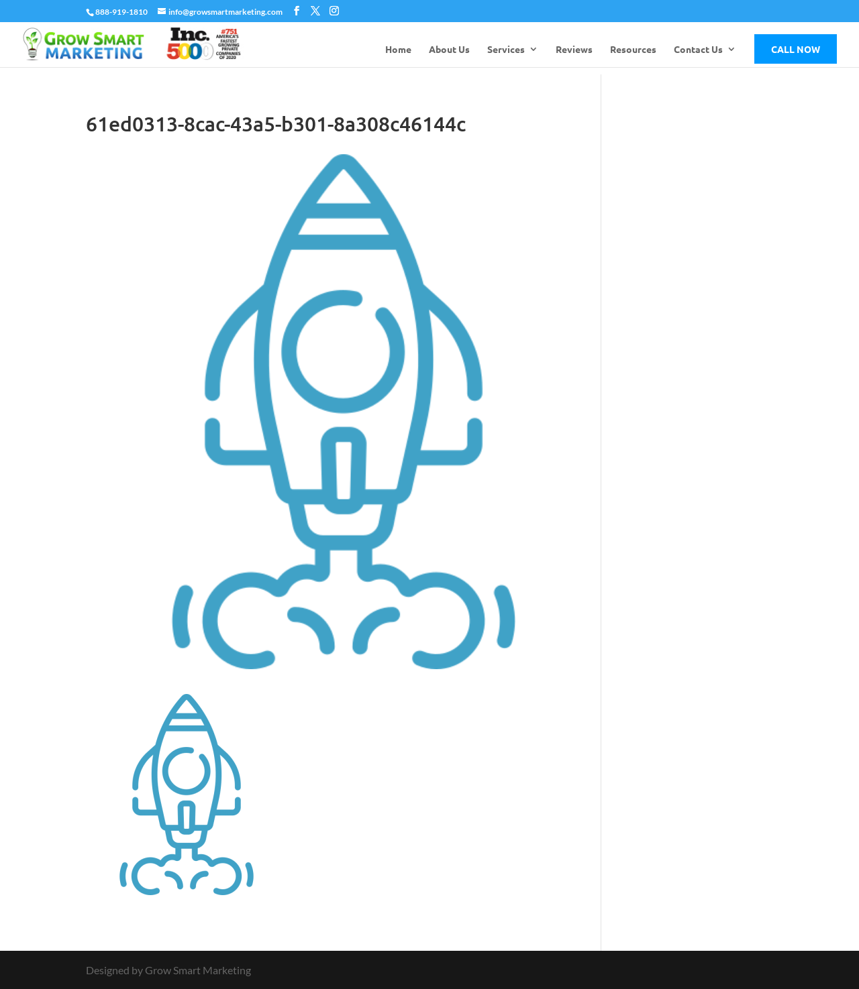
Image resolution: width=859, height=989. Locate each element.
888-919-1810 (121, 12)
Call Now (795, 49)
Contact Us (698, 49)
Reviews (574, 49)
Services (506, 49)
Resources (633, 49)
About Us (449, 49)
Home (398, 49)
